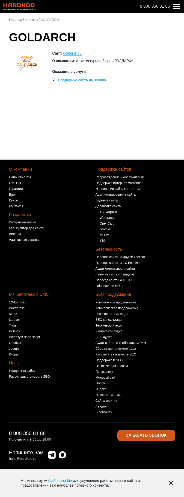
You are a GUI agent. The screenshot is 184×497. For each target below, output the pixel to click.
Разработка (20, 214)
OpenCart (107, 223)
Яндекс (100, 389)
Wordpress (107, 217)
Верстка (15, 234)
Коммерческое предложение (116, 308)
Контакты (16, 206)
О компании (20, 169)
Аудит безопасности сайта (115, 268)
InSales (14, 331)
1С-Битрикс (108, 212)
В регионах (103, 412)
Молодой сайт (106, 377)
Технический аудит (109, 325)
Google (100, 383)
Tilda (103, 241)
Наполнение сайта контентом (117, 189)
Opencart (15, 343)
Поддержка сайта (22, 371)
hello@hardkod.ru (22, 458)
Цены (14, 363)
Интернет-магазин (22, 222)
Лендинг (101, 406)
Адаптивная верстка (24, 239)
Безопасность (108, 249)
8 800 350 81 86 (155, 6)
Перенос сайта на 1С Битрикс (117, 263)
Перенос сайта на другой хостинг (120, 257)
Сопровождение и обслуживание (120, 177)
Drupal (13, 354)
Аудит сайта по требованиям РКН (120, 343)
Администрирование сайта (115, 194)
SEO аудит (103, 337)
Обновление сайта (109, 286)
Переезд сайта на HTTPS (114, 280)
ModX (13, 314)
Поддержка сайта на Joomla (82, 80)
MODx (104, 235)
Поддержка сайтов (113, 169)
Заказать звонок (146, 435)
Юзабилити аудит (108, 331)
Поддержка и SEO (109, 360)
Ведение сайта (106, 200)
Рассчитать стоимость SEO (29, 376)
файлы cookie (60, 481)
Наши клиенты (20, 177)
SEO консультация (109, 319)
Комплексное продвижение (115, 302)
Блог (12, 194)
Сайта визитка (106, 400)
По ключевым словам (111, 366)
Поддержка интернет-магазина (118, 183)
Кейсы (13, 200)
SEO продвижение (113, 294)
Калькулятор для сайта (26, 228)
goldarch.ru (72, 53)
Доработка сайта (108, 206)
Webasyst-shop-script (24, 337)
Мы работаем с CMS (29, 294)
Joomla (105, 229)
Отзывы (15, 183)
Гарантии (16, 189)
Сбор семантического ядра (115, 348)
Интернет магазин (108, 395)
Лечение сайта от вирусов (114, 274)
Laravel (14, 319)
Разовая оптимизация (111, 314)
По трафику (104, 372)
